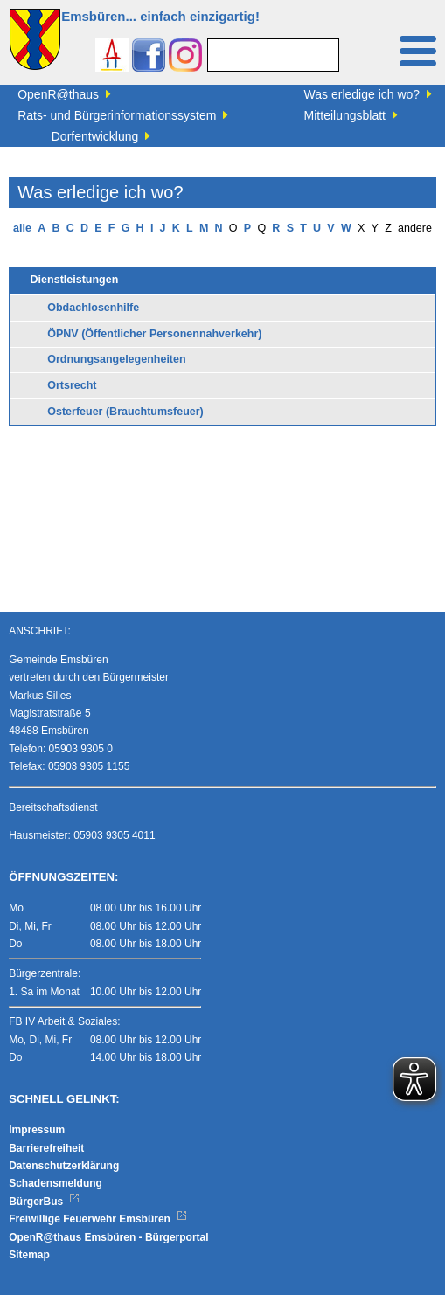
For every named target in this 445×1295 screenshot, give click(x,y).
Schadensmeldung (55, 1183)
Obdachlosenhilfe (93, 307)
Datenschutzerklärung (64, 1166)
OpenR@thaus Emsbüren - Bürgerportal (108, 1237)
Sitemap (29, 1255)
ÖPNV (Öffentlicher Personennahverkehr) (154, 334)
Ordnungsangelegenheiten (116, 359)
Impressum (37, 1130)
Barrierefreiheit (46, 1148)
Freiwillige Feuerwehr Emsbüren (98, 1219)
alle (22, 228)
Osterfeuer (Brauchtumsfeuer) (125, 411)
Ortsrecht (71, 385)
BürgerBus (44, 1201)
